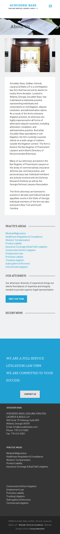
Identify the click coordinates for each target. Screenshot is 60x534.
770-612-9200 (21, 430)
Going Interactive (37, 529)
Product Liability (14, 243)
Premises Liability (14, 257)
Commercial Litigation (17, 267)
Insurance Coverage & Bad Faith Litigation (26, 247)
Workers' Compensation (18, 240)
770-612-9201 (18, 433)
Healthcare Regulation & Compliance (24, 236)
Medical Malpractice (16, 233)
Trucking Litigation (15, 260)
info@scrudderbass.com (25, 427)
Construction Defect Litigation (21, 250)
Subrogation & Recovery (18, 263)
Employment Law (14, 253)
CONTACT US (30, 394)
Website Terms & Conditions (31, 525)
